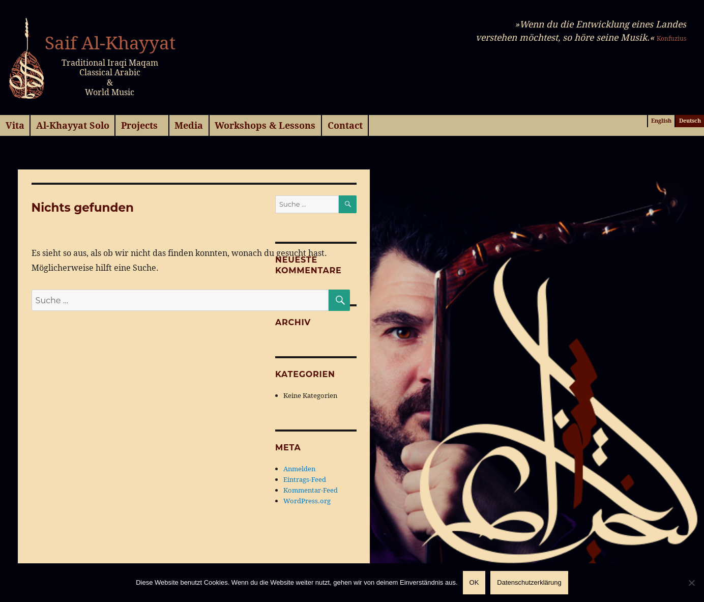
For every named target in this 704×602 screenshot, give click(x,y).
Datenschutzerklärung (529, 582)
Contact (345, 125)
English (661, 120)
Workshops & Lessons (265, 125)
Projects (139, 125)
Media (188, 125)
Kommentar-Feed (310, 490)
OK (474, 582)
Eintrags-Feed (304, 479)
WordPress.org (307, 500)
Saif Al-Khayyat (110, 43)
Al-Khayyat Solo (72, 125)
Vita (15, 125)
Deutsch (690, 120)
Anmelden (299, 468)
